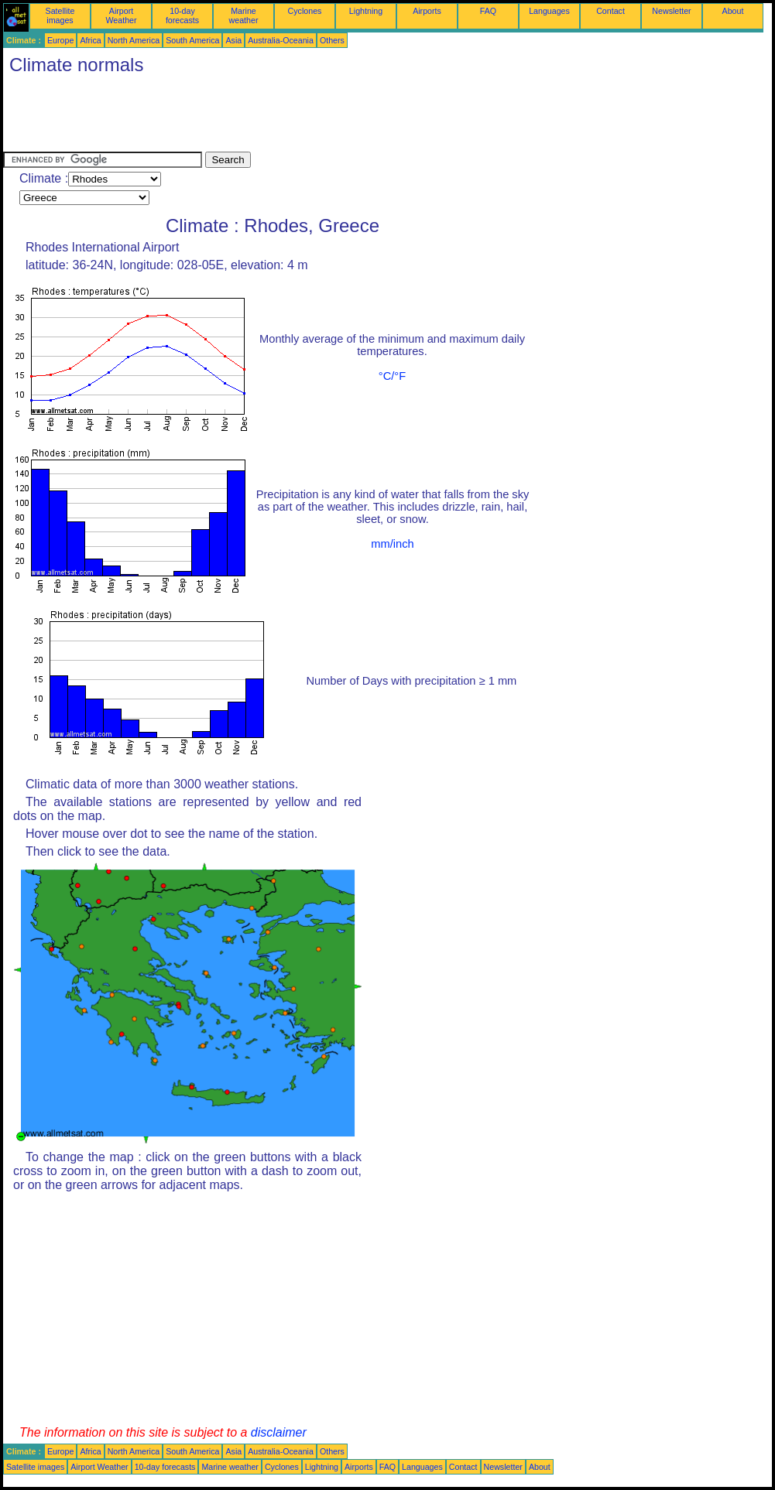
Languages (549, 10)
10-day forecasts (182, 15)
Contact (610, 10)
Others (332, 40)
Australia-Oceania (281, 40)
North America (134, 40)
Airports (427, 10)
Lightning (365, 10)
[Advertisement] (285, 117)
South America (192, 40)
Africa (90, 40)
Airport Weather (120, 15)
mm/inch (392, 544)
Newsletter (671, 10)
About (733, 10)
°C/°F (392, 376)
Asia (233, 40)
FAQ (488, 10)
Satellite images (60, 15)
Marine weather (244, 15)
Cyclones (305, 10)
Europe (60, 40)
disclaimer (279, 1432)
